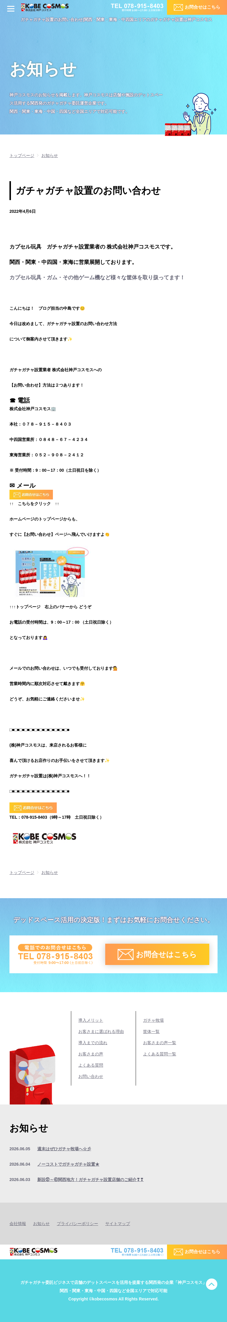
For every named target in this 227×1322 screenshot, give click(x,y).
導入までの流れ (92, 1043)
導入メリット (90, 1020)
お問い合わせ (90, 1076)
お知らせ (41, 1224)
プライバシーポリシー (77, 1224)
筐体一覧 (151, 1031)
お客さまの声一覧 (159, 1043)
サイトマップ (117, 1224)
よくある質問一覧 (159, 1054)
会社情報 (17, 1224)
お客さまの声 (90, 1054)
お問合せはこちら (202, 6)
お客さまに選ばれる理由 (101, 1031)
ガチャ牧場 (153, 1020)
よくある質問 (90, 1065)
